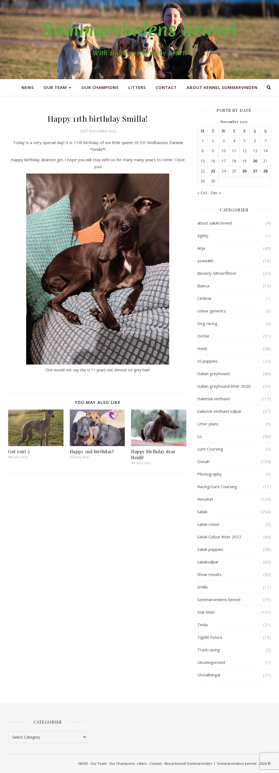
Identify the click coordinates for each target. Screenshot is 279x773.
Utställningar (209, 675)
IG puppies (207, 361)
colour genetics (211, 311)
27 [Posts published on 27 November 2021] (255, 171)
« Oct (202, 192)
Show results (209, 574)
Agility (202, 235)
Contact (166, 87)
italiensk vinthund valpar (219, 411)
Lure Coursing (210, 449)
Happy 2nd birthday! (92, 451)
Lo (199, 436)
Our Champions (100, 87)
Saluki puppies (210, 549)
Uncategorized (211, 662)
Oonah (203, 461)
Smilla (202, 587)
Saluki (202, 511)
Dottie (203, 336)
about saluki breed (214, 223)
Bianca (203, 285)
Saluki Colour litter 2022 (219, 536)
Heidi (202, 348)
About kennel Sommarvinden (222, 87)
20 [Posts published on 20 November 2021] (255, 161)
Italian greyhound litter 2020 (224, 386)
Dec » (216, 192)
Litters (137, 87)
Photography (209, 474)
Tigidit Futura (209, 637)
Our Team (55, 87)
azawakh (205, 260)
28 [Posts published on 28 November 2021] (265, 171)
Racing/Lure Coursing (217, 486)
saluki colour (208, 524)
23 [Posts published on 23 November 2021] (213, 171)
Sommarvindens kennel (140, 29)
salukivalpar (208, 562)
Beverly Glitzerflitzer (216, 273)
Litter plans (208, 423)
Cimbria (204, 298)
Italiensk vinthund (213, 398)
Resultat (205, 499)
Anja (201, 248)
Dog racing (207, 323)
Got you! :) (19, 451)
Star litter (206, 612)
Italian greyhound (213, 373)
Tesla (202, 624)
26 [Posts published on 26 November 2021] (244, 171)
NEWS (28, 87)
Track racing (208, 649)
